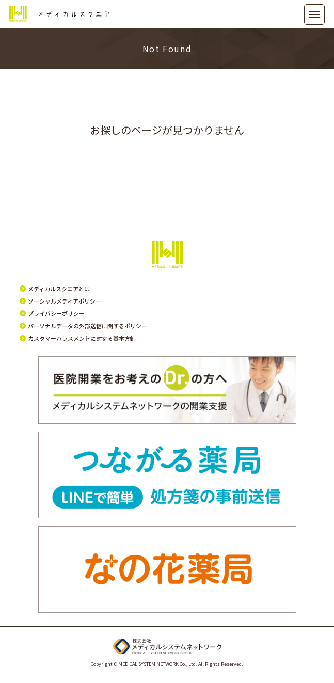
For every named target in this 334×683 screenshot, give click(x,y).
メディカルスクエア (59, 14)
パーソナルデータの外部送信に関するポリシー (87, 326)
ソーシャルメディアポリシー (64, 301)
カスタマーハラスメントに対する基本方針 (82, 338)
